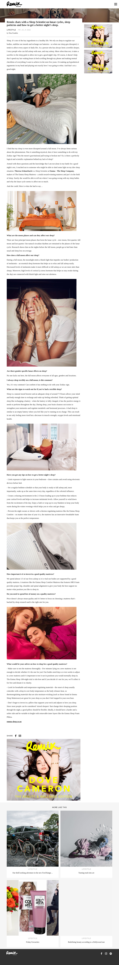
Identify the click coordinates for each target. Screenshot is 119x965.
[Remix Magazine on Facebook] (101, 953)
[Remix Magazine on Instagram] (106, 953)
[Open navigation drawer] (115, 4)
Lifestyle (11, 30)
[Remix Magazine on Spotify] (111, 953)
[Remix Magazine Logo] (14, 4)
